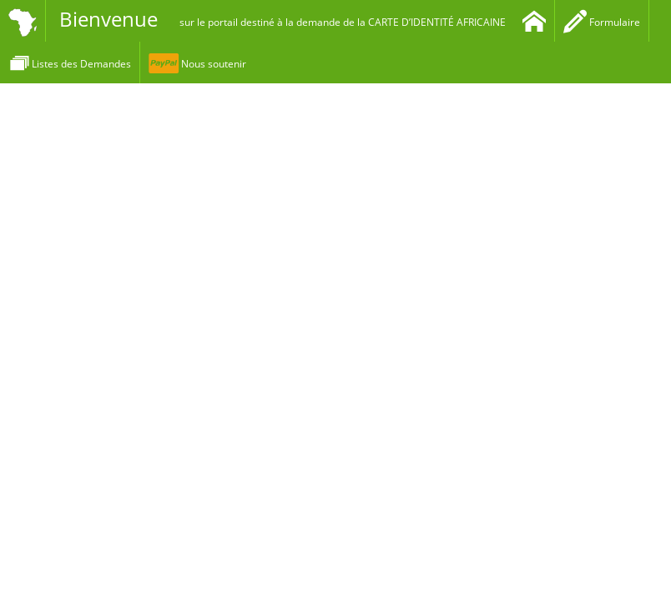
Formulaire (601, 22)
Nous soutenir (197, 64)
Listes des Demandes (69, 64)
